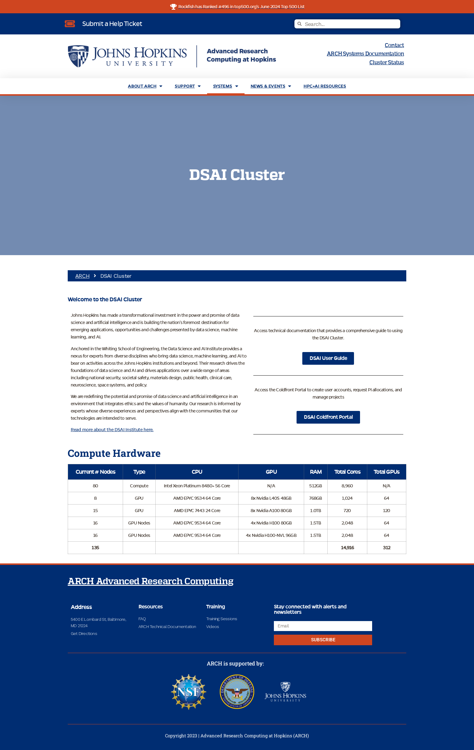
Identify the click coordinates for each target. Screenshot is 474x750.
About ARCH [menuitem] (145, 86)
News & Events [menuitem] (271, 86)
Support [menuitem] (188, 86)
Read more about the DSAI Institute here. (112, 429)
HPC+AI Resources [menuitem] (325, 86)
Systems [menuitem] (226, 86)
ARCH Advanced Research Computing (150, 581)
